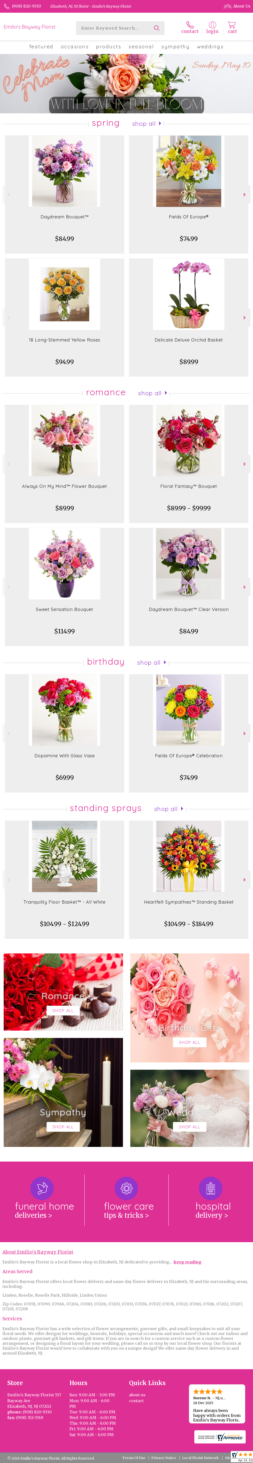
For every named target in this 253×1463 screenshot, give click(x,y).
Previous (7, 194)
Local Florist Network (200, 1458)
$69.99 (64, 777)
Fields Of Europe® (189, 217)
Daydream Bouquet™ (65, 217)
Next (245, 194)
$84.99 (64, 239)
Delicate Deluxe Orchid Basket (189, 340)
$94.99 (64, 362)
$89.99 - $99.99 (189, 508)
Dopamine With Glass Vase (64, 755)
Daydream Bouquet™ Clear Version (189, 609)
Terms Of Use (133, 1458)
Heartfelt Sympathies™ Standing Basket (189, 902)
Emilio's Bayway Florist (29, 27)
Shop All (144, 123)
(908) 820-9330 (26, 6)
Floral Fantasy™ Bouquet (188, 486)
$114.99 (64, 631)
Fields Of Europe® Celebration (189, 755)
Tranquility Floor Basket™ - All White (64, 902)
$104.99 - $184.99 (188, 924)
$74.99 (189, 239)
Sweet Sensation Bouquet (64, 609)
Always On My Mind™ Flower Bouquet (64, 486)
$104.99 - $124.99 (64, 924)
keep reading (187, 1262)
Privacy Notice (163, 1458)
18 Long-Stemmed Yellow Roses (64, 340)
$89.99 (188, 362)
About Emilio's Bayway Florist (37, 1252)
